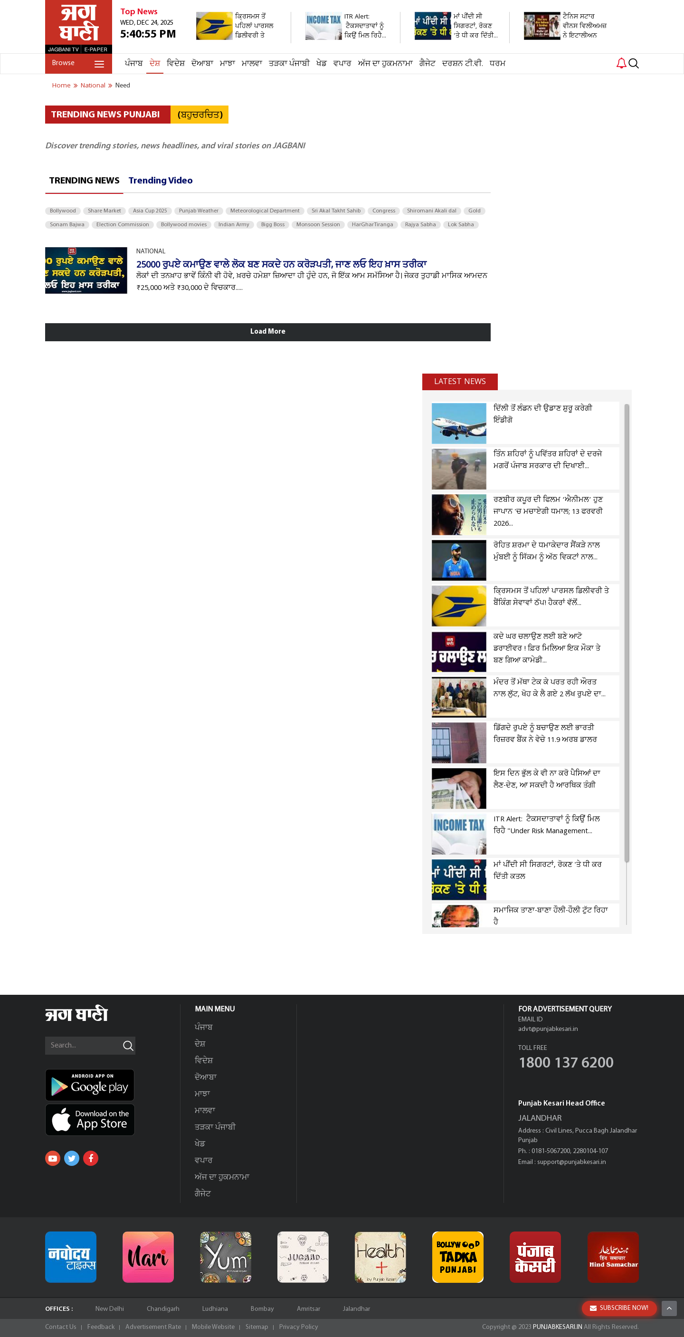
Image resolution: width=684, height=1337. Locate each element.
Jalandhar (356, 1309)
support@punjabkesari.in (571, 1162)
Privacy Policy (298, 1327)
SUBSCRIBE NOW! (619, 1308)
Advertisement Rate (153, 1327)
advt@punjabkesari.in (548, 1029)
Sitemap (257, 1327)
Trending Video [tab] (160, 181)
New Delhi (109, 1309)
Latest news (460, 381)
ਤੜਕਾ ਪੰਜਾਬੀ (289, 63)
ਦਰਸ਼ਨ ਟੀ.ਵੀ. (462, 63)
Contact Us (60, 1327)
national (93, 85)
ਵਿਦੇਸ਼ (176, 63)
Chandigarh (163, 1309)
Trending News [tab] (84, 181)
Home (61, 85)
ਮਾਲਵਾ (252, 63)
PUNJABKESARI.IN (557, 1327)
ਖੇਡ (321, 63)
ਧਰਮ (497, 63)
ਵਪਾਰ (342, 63)
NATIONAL (150, 251)
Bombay (262, 1309)
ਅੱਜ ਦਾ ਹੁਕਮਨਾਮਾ (385, 63)
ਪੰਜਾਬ (134, 63)
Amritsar (308, 1309)
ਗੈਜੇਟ (427, 63)
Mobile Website (213, 1327)
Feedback (100, 1327)
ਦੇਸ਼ (155, 63)
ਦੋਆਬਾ (202, 63)
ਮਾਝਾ (227, 63)
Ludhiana (215, 1309)
